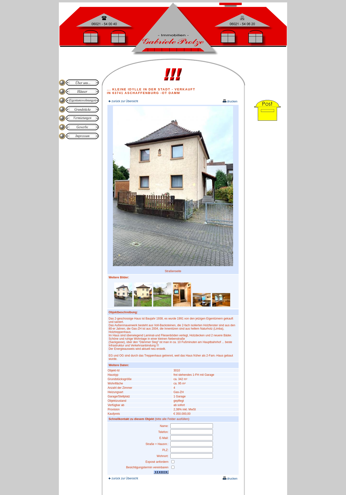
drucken (230, 101)
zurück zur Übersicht (123, 101)
